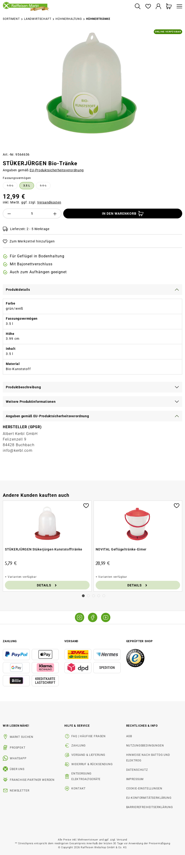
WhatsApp (18, 758)
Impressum (135, 779)
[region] (92, 88)
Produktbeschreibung (23, 387)
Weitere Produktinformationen (31, 401)
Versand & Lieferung (88, 755)
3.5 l (26, 185)
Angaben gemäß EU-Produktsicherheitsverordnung (47, 416)
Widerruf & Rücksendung (91, 764)
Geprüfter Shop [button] (139, 641)
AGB (129, 736)
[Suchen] (137, 7)
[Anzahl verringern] (9, 213)
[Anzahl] (32, 213)
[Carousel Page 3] (93, 595)
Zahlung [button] (10, 641)
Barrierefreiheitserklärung (149, 807)
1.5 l (12, 186)
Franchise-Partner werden (32, 779)
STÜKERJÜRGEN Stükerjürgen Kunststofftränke (43, 549)
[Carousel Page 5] (103, 595)
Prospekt (17, 747)
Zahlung (78, 745)
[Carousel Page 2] (88, 595)
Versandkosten (49, 202)
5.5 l (45, 186)
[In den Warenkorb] (122, 213)
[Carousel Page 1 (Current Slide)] (83, 595)
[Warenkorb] (169, 7)
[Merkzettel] (148, 7)
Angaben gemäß (43, 170)
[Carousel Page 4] (98, 595)
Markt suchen (21, 737)
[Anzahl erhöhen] (55, 213)
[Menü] (178, 7)
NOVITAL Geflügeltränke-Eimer (121, 549)
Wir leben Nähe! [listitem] (16, 725)
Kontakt (78, 788)
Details (47, 585)
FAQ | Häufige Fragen (88, 736)
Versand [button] (71, 641)
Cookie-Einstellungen (144, 788)
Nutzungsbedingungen (145, 745)
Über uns (17, 769)
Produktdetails (18, 289)
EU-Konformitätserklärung (148, 797)
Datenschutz (137, 769)
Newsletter (19, 790)
